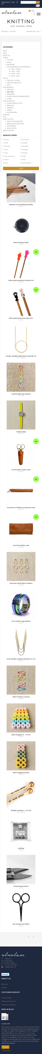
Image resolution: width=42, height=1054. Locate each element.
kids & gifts (11, 128)
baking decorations (15, 124)
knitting (10, 92)
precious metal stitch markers (21, 583)
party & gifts (8, 119)
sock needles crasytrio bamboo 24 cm (21, 659)
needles (10, 105)
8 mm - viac (15, 76)
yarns (9, 110)
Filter (21, 168)
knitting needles (14, 83)
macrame (11, 94)
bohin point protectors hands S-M (21, 280)
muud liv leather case (21, 545)
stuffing (21, 848)
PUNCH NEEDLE (9, 101)
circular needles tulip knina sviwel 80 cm (21, 356)
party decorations (15, 121)
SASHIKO (6, 115)
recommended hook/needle (19, 67)
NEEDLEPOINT (8, 130)
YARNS (5, 58)
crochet (10, 90)
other (9, 99)
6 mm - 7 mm (15, 74)
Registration (5, 2)
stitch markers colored (21, 697)
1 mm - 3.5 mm (16, 69)
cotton (10, 60)
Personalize (6, 1051)
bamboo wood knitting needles (21, 204)
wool (9, 62)
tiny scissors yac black (21, 924)
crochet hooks (13, 80)
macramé (11, 64)
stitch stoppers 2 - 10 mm (21, 735)
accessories (20, 26)
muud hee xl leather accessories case (21, 507)
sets (8, 85)
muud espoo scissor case (21, 470)
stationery (11, 126)
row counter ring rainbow (21, 621)
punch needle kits (14, 103)
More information (8, 1043)
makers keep (21, 432)
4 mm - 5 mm (15, 71)
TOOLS (5, 78)
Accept (5, 1047)
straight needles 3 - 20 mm (21, 810)
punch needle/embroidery (18, 96)
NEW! (5, 51)
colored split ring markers (21, 394)
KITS (4, 117)
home (12, 26)
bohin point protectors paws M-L (21, 318)
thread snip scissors (21, 886)
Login (13, 2)
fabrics (10, 108)
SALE (5, 53)
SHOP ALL (6, 55)
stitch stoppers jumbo (21, 773)
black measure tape (21, 242)
